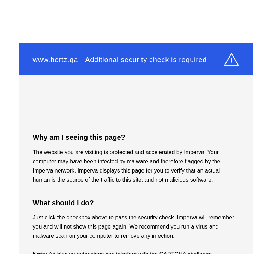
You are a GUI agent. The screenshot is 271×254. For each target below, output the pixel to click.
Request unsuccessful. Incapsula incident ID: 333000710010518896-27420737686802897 (135, 127)
